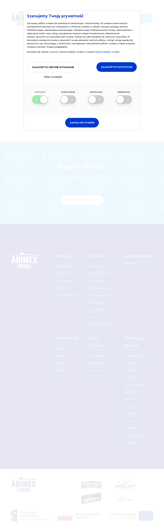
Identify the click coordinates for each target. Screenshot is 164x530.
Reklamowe (124, 95)
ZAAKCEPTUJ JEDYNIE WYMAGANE (53, 67)
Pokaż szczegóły (53, 77)
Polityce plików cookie (106, 52)
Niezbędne (40, 95)
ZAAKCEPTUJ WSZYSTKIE (116, 67)
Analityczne (96, 95)
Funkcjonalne (68, 95)
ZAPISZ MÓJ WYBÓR (82, 122)
